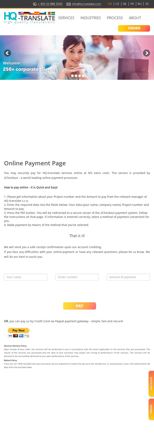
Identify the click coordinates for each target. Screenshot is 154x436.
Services (66, 18)
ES (147, 4)
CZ (117, 4)
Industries (90, 18)
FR (132, 4)
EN (110, 4)
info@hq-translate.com (86, 4)
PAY (79, 306)
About (135, 18)
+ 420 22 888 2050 (50, 4)
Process (115, 18)
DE (125, 4)
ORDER (134, 28)
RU (140, 4)
